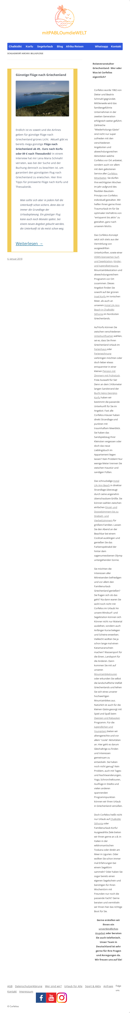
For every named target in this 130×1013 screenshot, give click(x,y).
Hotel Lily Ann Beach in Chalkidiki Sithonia (107, 310)
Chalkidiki (15, 46)
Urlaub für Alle (73, 986)
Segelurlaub (45, 46)
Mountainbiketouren (105, 674)
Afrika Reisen (74, 46)
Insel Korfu (100, 296)
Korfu (29, 46)
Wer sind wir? (53, 986)
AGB (9, 986)
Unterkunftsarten (103, 336)
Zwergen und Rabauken (107, 718)
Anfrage (108, 986)
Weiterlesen (29, 243)
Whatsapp (101, 46)
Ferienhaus (100, 349)
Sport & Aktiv (93, 986)
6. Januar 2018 (14, 258)
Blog (60, 46)
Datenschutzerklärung (28, 986)
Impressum (26, 991)
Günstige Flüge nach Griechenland (41, 75)
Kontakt (116, 46)
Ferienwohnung (102, 353)
